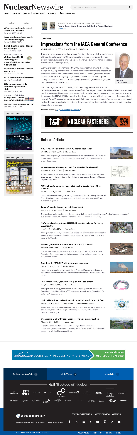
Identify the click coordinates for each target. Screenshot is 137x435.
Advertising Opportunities (82, 414)
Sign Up (26, 13)
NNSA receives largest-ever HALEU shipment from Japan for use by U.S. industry (16, 86)
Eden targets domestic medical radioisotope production (67, 244)
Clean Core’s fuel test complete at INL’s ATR (18, 104)
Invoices (109, 433)
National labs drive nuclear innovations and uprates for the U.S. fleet (72, 300)
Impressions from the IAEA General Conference (84, 44)
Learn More (62, 28)
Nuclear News (70, 152)
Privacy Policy (83, 433)
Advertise (52, 13)
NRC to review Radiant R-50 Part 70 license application (66, 148)
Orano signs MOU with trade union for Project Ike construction (70, 318)
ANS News (70, 49)
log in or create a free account (68, 109)
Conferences (46, 38)
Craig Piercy (83, 49)
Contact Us (116, 414)
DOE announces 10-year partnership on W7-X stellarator (67, 281)
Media (118, 433)
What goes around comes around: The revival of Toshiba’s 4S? (69, 167)
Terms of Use (97, 433)
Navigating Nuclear (102, 414)
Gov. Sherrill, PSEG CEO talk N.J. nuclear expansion (64, 263)
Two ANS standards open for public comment (19, 77)
